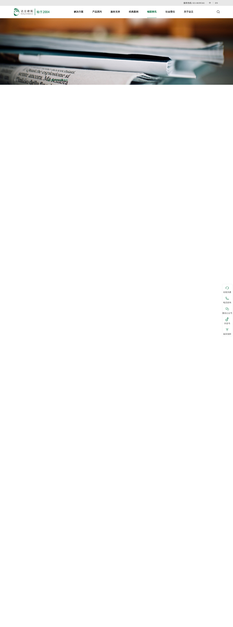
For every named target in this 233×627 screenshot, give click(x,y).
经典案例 (133, 9)
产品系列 (97, 9)
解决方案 (78, 9)
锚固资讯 (152, 9)
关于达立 (188, 9)
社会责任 (170, 9)
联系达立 (17, 624)
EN (217, 3)
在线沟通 (227, 289)
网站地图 (39, 624)
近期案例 (39, 78)
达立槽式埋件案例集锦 (59, 78)
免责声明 (28, 624)
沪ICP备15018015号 (211, 624)
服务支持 (115, 9)
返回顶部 (227, 331)
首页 (17, 78)
